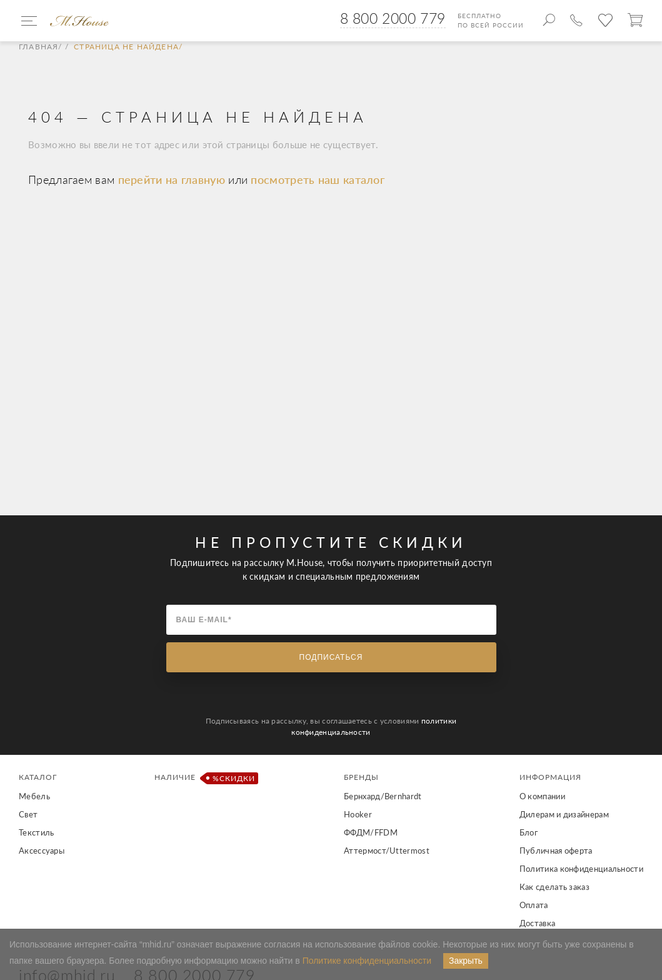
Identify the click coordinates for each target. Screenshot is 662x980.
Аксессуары (41, 851)
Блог (528, 832)
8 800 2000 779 (393, 18)
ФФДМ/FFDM (371, 832)
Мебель (34, 796)
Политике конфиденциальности (367, 961)
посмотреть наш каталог (317, 179)
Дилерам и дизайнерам (564, 814)
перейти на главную (173, 179)
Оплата (533, 905)
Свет (28, 814)
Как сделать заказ (554, 887)
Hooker (358, 814)
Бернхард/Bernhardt (382, 796)
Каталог (38, 777)
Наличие (204, 778)
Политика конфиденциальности (581, 869)
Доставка (537, 923)
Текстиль (36, 832)
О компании (542, 796)
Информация (550, 777)
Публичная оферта (556, 851)
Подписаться (331, 657)
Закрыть (466, 961)
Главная (38, 47)
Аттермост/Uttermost (386, 851)
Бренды (361, 777)
